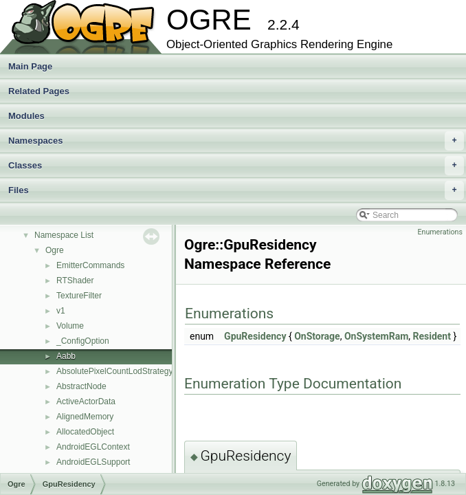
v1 (60, 311)
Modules (26, 116)
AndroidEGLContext (93, 447)
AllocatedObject (85, 432)
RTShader (74, 280)
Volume (70, 326)
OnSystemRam (376, 336)
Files (236, 190)
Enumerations (440, 232)
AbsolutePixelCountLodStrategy (114, 371)
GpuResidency (255, 336)
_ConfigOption (82, 341)
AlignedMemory (84, 416)
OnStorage (317, 336)
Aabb (66, 356)
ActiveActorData (85, 401)
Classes (236, 165)
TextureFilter (79, 295)
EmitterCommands (90, 265)
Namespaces (236, 141)
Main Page (30, 66)
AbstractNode (81, 386)
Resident (432, 336)
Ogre (54, 250)
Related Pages (38, 91)
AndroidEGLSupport (93, 462)
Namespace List (63, 235)
